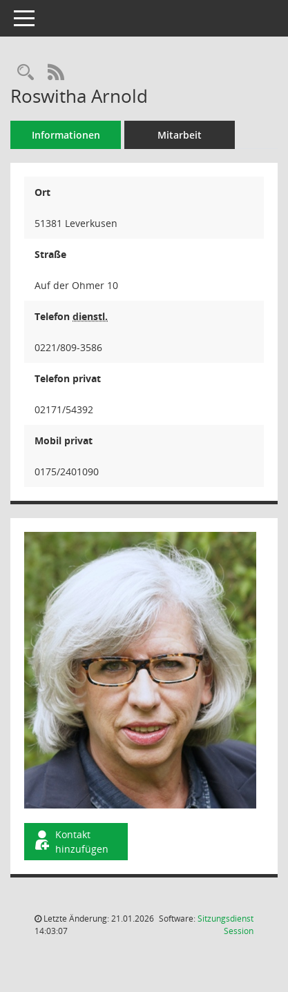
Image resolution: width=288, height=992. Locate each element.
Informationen (66, 134)
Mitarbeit (179, 134)
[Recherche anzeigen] (25, 72)
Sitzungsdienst (225, 925)
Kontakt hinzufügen (70, 841)
